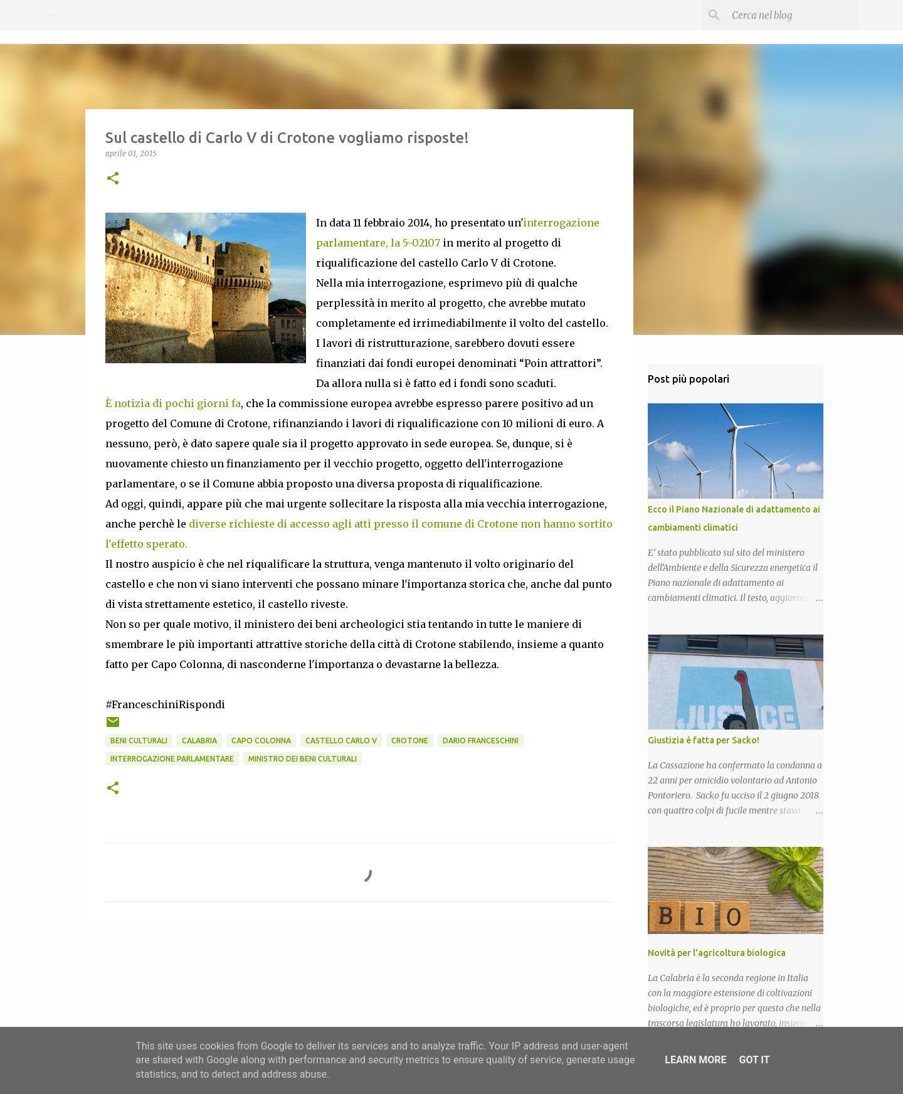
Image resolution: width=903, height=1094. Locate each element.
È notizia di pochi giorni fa (173, 403)
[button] (112, 179)
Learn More (695, 1060)
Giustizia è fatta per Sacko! (703, 740)
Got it (754, 1060)
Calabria (199, 740)
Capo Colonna (261, 740)
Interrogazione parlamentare (172, 759)
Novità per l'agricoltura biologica (717, 953)
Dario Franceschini (481, 740)
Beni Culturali (138, 740)
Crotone (409, 740)
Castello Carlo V (341, 740)
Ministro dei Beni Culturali (302, 759)
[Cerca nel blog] (792, 15)
